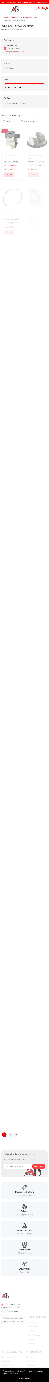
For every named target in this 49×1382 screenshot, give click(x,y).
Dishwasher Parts (30, 17)
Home (6, 17)
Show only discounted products (18, 103)
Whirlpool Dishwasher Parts (15, 52)
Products (15, 17)
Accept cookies (24, 1378)
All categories (10, 45)
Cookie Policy (13, 1373)
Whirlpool (10, 68)
